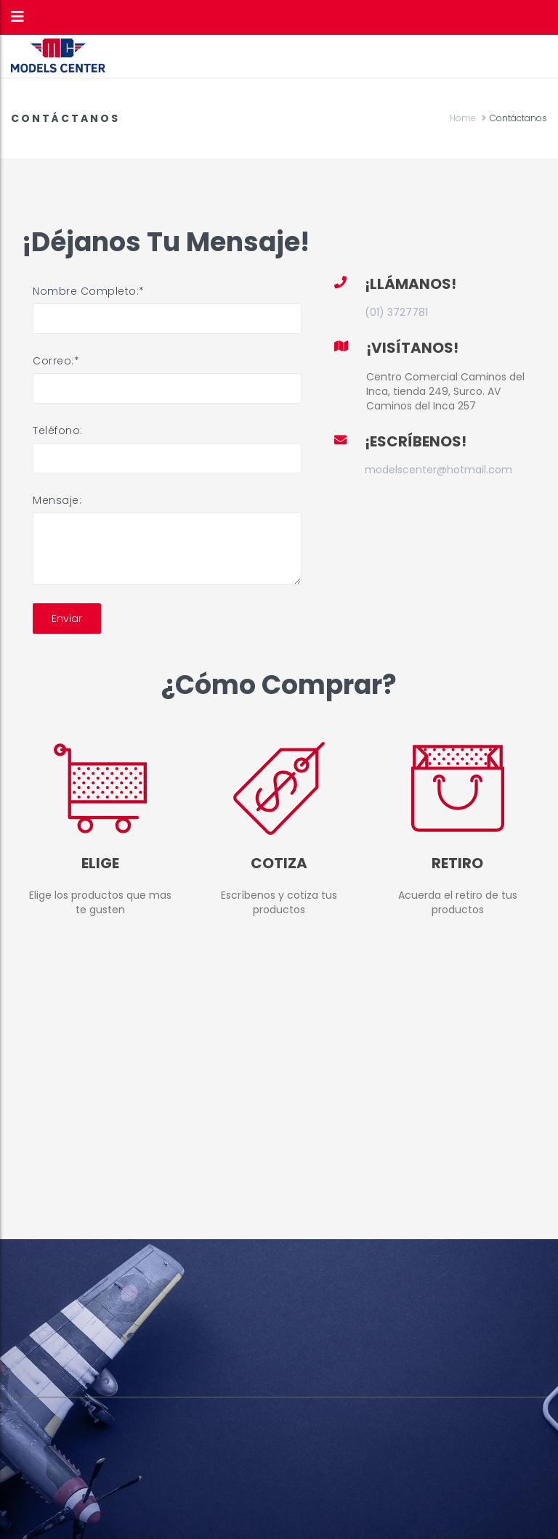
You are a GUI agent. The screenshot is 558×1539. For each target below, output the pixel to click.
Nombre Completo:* (89, 291)
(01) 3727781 (396, 312)
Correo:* (56, 361)
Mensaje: (57, 500)
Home (463, 118)
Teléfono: (58, 430)
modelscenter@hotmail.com (438, 469)
